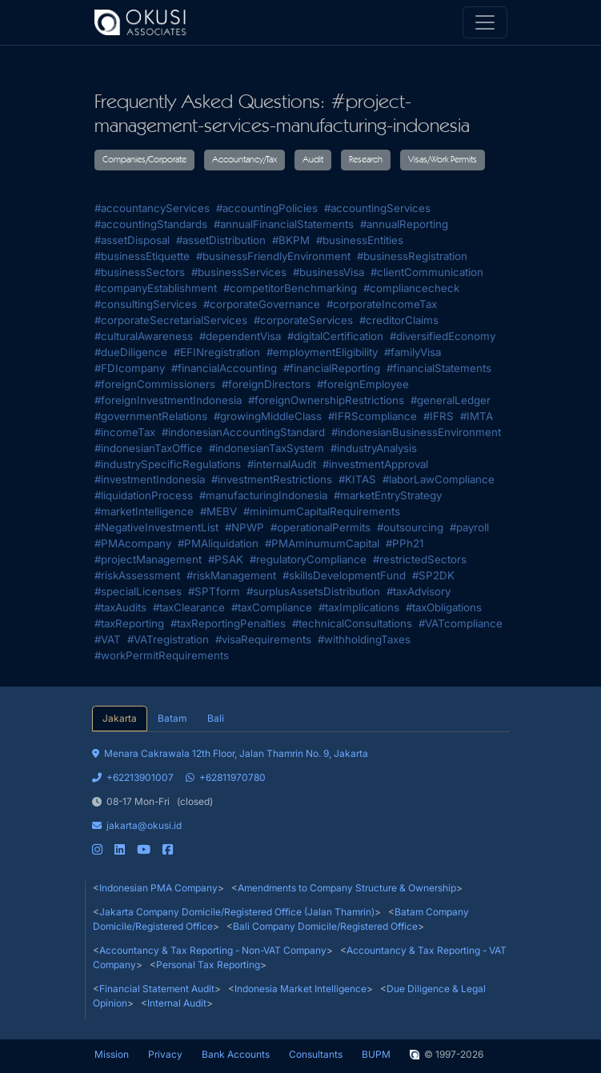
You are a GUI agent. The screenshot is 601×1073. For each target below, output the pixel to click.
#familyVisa (412, 352)
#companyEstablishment (155, 288)
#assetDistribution (221, 240)
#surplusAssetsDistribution (313, 591)
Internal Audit (176, 1003)
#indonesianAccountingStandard (243, 432)
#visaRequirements (263, 639)
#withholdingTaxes (364, 639)
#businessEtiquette (142, 256)
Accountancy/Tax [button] (244, 160)
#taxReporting (129, 623)
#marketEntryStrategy (388, 495)
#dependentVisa (240, 336)
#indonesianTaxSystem (266, 448)
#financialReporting (331, 368)
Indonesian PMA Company (158, 888)
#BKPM (291, 240)
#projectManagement (148, 559)
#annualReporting (404, 224)
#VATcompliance (461, 623)
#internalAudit (281, 464)
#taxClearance (189, 607)
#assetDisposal (132, 240)
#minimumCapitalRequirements (321, 511)
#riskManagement (231, 575)
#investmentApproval (375, 464)
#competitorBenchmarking (290, 288)
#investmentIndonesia (149, 479)
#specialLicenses (138, 591)
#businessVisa (328, 272)
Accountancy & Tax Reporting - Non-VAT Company (213, 950)
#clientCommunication (427, 272)
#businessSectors (139, 272)
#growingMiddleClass (268, 416)
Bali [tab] (215, 718)
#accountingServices (377, 208)
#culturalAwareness (143, 336)
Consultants (316, 1054)
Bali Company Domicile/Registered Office (325, 926)
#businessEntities (359, 240)
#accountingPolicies (267, 208)
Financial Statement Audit (156, 989)
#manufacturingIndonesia (263, 495)
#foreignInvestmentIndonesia (168, 400)
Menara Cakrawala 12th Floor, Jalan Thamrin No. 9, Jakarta (230, 753)
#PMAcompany (132, 543)
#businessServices (238, 272)
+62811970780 (226, 777)
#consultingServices (145, 304)
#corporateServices (303, 320)
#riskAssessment (137, 575)
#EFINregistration (217, 352)
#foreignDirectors (266, 384)
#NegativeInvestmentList (156, 527)
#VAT (107, 639)
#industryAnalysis (374, 448)
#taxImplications (359, 607)
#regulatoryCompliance (308, 559)
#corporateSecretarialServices (170, 320)
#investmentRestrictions (271, 479)
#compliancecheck (411, 288)
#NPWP (244, 527)
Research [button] (366, 160)
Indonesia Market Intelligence (300, 989)
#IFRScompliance (372, 416)
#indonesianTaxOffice (148, 448)
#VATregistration (168, 639)
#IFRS (438, 416)
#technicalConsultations (352, 623)
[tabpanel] (301, 794)
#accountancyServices (152, 208)
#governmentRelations (150, 416)
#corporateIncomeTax (382, 304)
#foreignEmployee (363, 384)
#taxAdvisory (419, 591)
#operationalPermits (320, 527)
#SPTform (214, 591)
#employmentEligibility (322, 352)
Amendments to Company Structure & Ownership (347, 888)
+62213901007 (133, 777)
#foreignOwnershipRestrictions (326, 400)
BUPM (376, 1054)
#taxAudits (120, 607)
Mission (111, 1054)
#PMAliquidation (218, 543)
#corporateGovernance (261, 304)
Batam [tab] (172, 718)
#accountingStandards (150, 224)
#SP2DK (433, 575)
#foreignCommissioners (154, 384)
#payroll (469, 527)
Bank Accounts (236, 1054)
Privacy (165, 1054)
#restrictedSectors (420, 559)
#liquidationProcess (143, 495)
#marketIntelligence (144, 511)
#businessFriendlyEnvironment (273, 256)
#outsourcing (410, 527)
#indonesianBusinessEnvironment (416, 432)
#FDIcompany (129, 368)
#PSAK (225, 559)
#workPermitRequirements (161, 655)
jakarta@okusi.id (137, 825)
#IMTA (476, 416)
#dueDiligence (130, 352)
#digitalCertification (335, 336)
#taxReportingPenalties (228, 623)
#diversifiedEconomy (442, 336)
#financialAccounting (224, 368)
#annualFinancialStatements (284, 224)
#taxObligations (444, 607)
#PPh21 (404, 543)
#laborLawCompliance (439, 479)
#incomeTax (124, 432)
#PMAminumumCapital (322, 543)
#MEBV (218, 511)
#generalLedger (451, 400)
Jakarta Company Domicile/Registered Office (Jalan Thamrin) (237, 912)
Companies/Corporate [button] (144, 160)
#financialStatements (439, 368)
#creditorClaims (399, 320)
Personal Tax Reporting (208, 965)
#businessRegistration (412, 256)
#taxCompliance (271, 607)
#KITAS (357, 479)
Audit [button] (313, 160)
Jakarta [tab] (119, 718)
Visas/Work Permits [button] (442, 160)
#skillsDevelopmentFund (344, 575)
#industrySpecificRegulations (167, 464)
